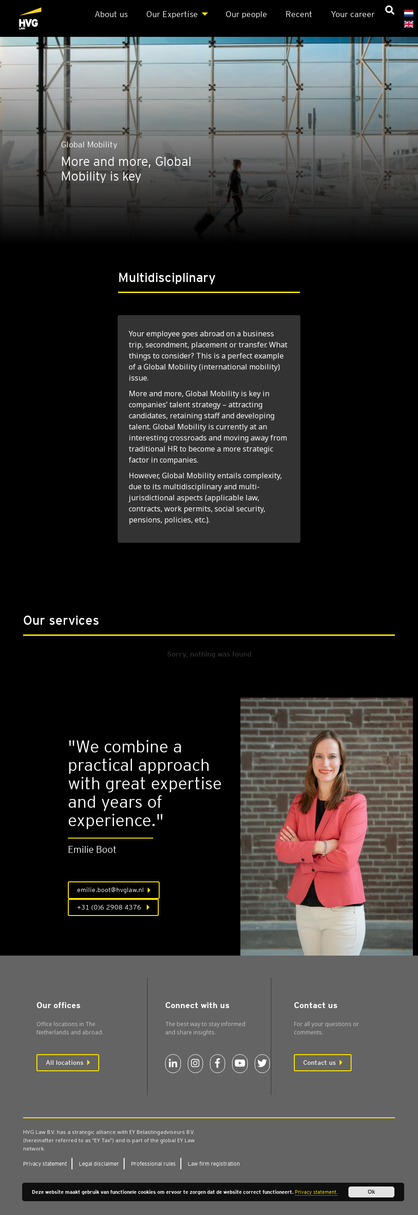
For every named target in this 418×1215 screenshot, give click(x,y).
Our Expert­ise (172, 14)
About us (111, 14)
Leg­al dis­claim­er (99, 1163)
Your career (353, 14)
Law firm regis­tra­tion (214, 1163)
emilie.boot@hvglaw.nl (110, 889)
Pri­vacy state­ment (45, 1163)
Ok (371, 1192)
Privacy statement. (316, 1192)
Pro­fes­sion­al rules (153, 1163)
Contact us (319, 1062)
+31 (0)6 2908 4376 (110, 907)
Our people (246, 14)
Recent (299, 14)
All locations (65, 1062)
